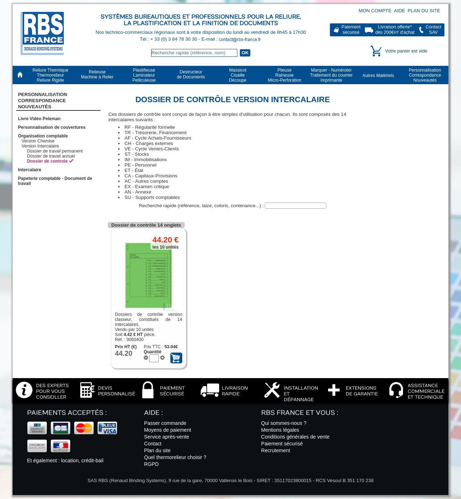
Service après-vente (166, 437)
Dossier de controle (47, 161)
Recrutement (275, 450)
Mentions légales (280, 430)
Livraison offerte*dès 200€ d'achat (395, 29)
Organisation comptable (43, 136)
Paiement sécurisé (282, 443)
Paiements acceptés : (67, 413)
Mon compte (375, 10)
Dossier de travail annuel (51, 156)
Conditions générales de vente (295, 437)
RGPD (151, 464)
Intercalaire (29, 169)
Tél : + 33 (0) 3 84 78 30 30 (169, 39)
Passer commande (165, 423)
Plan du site (424, 10)
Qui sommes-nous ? (283, 423)
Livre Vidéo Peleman (39, 118)
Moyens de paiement (167, 430)
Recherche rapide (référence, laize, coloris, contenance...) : (202, 205)
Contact (153, 443)
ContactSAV (433, 29)
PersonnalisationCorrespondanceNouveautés (42, 101)
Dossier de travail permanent (55, 151)
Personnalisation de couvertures (52, 127)
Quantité (152, 351)
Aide (399, 10)
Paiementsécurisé (351, 29)
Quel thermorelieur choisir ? (175, 457)
